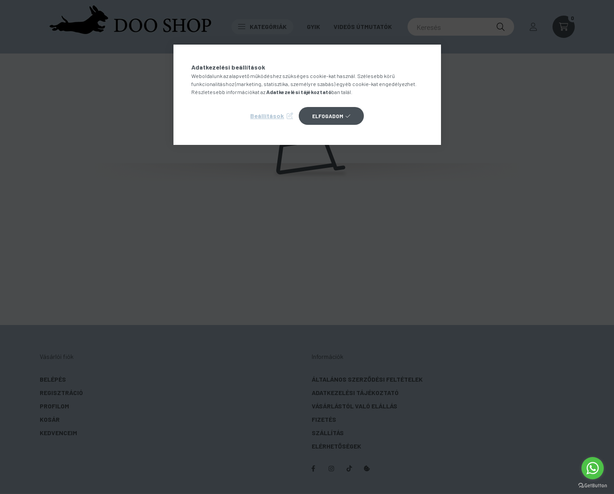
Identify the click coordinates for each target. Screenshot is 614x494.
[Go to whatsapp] (592, 468)
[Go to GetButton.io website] (592, 485)
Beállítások (267, 115)
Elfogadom (327, 116)
